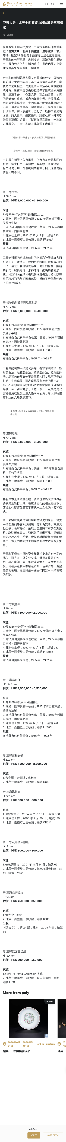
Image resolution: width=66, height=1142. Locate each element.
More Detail (53, 1135)
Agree (33, 1135)
